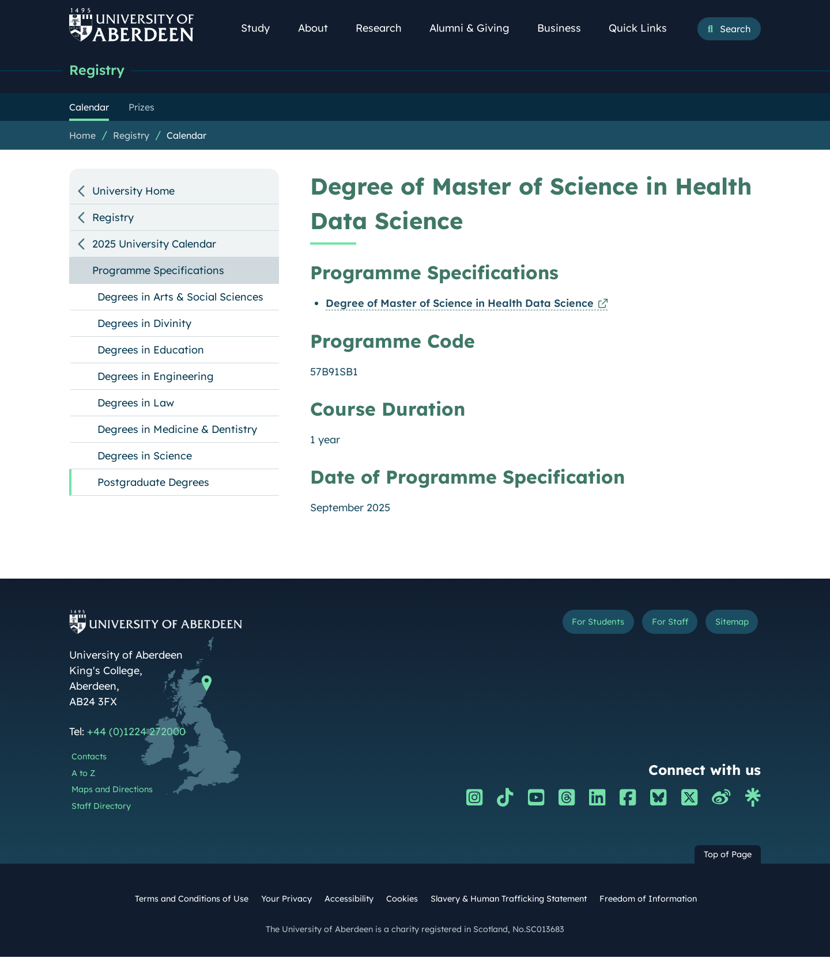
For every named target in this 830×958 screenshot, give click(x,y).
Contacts (89, 757)
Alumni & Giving (475, 28)
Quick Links (644, 28)
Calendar (186, 136)
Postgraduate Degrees (153, 483)
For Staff (652, 625)
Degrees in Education (150, 351)
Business (565, 28)
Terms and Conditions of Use (191, 900)
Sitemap (725, 625)
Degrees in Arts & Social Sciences (180, 298)
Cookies (402, 900)
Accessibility (349, 900)
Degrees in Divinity (144, 324)
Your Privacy (286, 900)
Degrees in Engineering (155, 377)
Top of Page (728, 855)
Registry (99, 70)
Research (385, 28)
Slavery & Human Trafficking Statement (509, 900)
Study (261, 28)
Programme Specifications (158, 271)
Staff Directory (101, 807)
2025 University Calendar (154, 245)
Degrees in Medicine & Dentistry (177, 430)
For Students (567, 625)
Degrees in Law (135, 403)
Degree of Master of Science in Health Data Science (460, 304)
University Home (133, 192)
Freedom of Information (648, 900)
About (319, 28)
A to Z (83, 774)
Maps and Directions (112, 790)
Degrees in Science (144, 456)
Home (82, 136)
